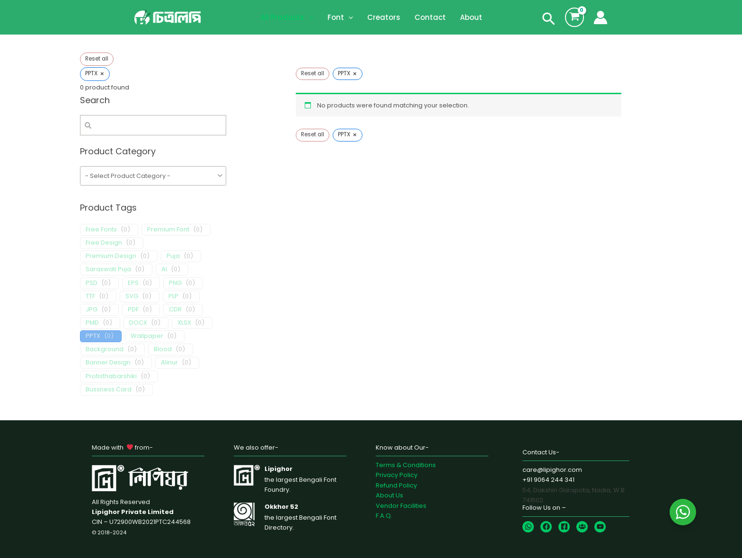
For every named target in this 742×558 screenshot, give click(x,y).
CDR (175, 310)
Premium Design (111, 256)
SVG (131, 296)
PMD (92, 323)
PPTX (93, 336)
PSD (91, 283)
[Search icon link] (549, 21)
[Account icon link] (600, 17)
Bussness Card (109, 390)
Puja (173, 256)
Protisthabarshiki (111, 376)
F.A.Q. (384, 515)
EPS (133, 283)
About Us (389, 495)
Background (105, 349)
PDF (133, 310)
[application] (308, 17)
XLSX (184, 323)
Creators (383, 17)
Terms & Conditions (406, 465)
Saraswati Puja (108, 270)
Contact (430, 17)
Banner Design (108, 363)
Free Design (104, 243)
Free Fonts (101, 230)
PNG (175, 283)
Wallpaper (147, 336)
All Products (286, 17)
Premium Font (168, 230)
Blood (163, 349)
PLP (173, 296)
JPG (91, 310)
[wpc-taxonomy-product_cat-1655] (153, 176)
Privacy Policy (396, 474)
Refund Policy (396, 485)
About (471, 17)
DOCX (138, 323)
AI (164, 270)
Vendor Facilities (401, 505)
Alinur (169, 363)
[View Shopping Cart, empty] (574, 17)
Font (340, 17)
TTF (90, 296)
